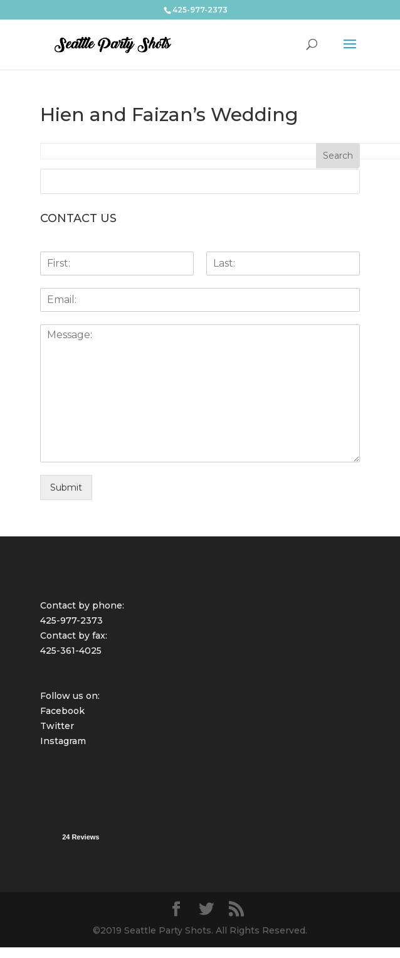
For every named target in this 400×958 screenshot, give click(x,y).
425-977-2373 (71, 620)
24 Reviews (80, 837)
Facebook (62, 710)
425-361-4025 (71, 650)
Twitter (57, 726)
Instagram (63, 741)
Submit (66, 487)
